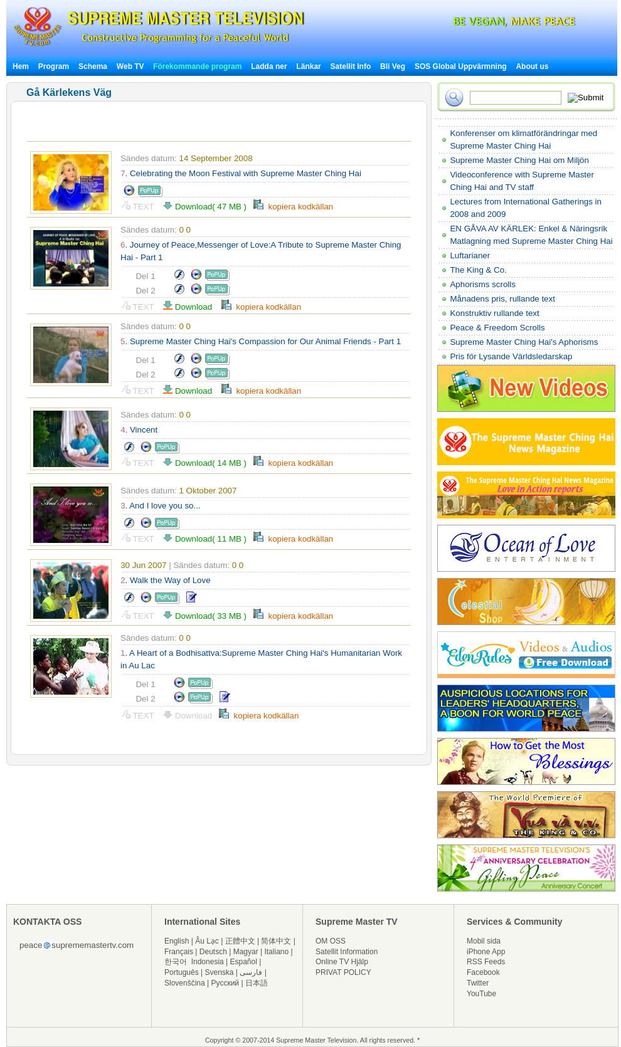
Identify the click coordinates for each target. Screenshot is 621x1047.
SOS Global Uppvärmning (461, 66)
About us (532, 66)
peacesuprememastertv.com (76, 945)
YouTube (481, 993)
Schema (92, 66)
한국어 (175, 961)
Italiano (276, 951)
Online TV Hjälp (342, 961)
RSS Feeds (486, 961)
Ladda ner (269, 66)
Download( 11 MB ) (208, 539)
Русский (225, 983)
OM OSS (331, 941)
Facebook (483, 972)
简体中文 (276, 941)
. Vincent (138, 429)
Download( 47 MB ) (208, 206)
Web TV (131, 66)
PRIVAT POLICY (343, 972)
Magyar (245, 951)
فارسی (251, 972)
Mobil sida (484, 941)
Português (181, 972)
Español (243, 961)
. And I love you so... (160, 505)
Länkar (308, 66)
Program (53, 66)
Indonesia (207, 961)
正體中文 (240, 941)
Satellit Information (347, 951)
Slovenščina (184, 983)
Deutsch (213, 951)
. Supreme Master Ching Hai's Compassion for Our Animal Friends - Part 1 (260, 341)
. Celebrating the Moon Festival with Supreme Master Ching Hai (240, 173)
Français (178, 951)
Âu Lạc (207, 941)
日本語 (256, 983)
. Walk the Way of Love (165, 580)
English (176, 941)
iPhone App (486, 951)
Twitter (478, 983)
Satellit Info (351, 66)
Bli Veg (392, 66)
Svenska (219, 972)
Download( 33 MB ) (208, 616)
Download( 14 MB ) (208, 463)
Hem (21, 66)
